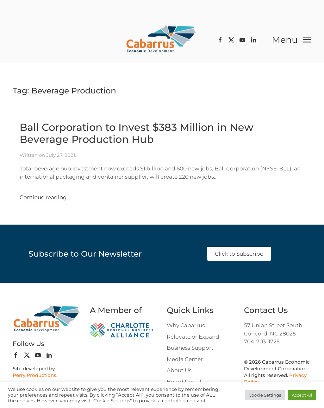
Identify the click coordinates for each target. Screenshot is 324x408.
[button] (291, 39)
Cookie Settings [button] (265, 395)
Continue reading (43, 197)
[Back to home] (162, 39)
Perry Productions (34, 375)
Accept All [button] (302, 395)
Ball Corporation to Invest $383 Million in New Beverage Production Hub (136, 133)
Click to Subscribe (239, 254)
